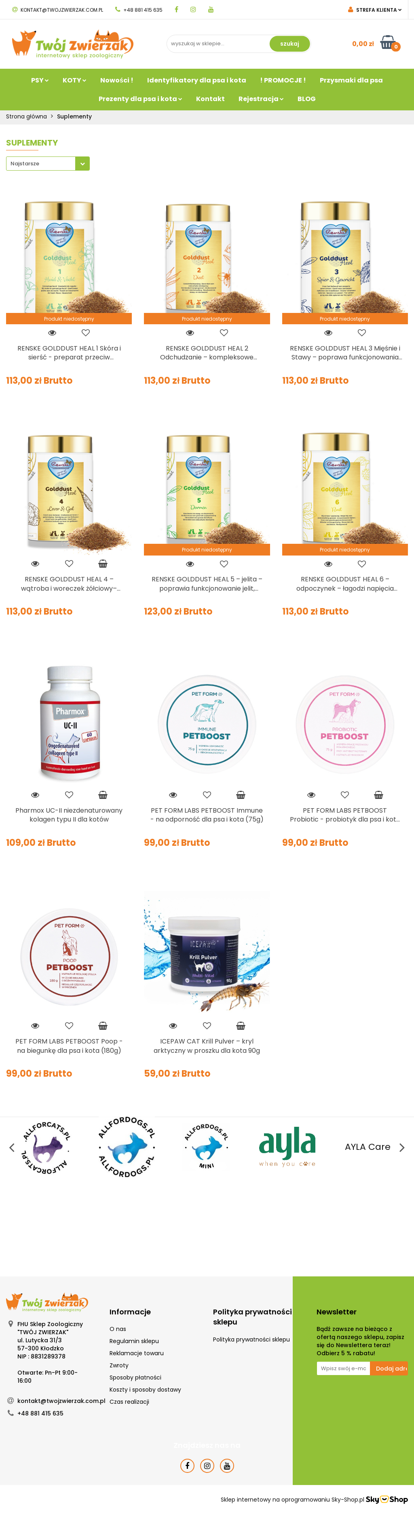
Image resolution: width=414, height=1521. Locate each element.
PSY (40, 80)
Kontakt (210, 99)
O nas (118, 1329)
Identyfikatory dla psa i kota (196, 80)
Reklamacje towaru (137, 1353)
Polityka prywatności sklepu (251, 1339)
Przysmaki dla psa (351, 80)
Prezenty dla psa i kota (140, 99)
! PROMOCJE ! (283, 80)
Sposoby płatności (135, 1377)
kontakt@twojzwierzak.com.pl (57, 9)
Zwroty (119, 1365)
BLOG (307, 99)
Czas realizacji (129, 1402)
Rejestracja (261, 99)
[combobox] (48, 163)
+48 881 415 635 (139, 9)
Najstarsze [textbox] (25, 163)
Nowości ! (116, 80)
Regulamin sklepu (134, 1341)
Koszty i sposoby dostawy (145, 1390)
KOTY (75, 80)
